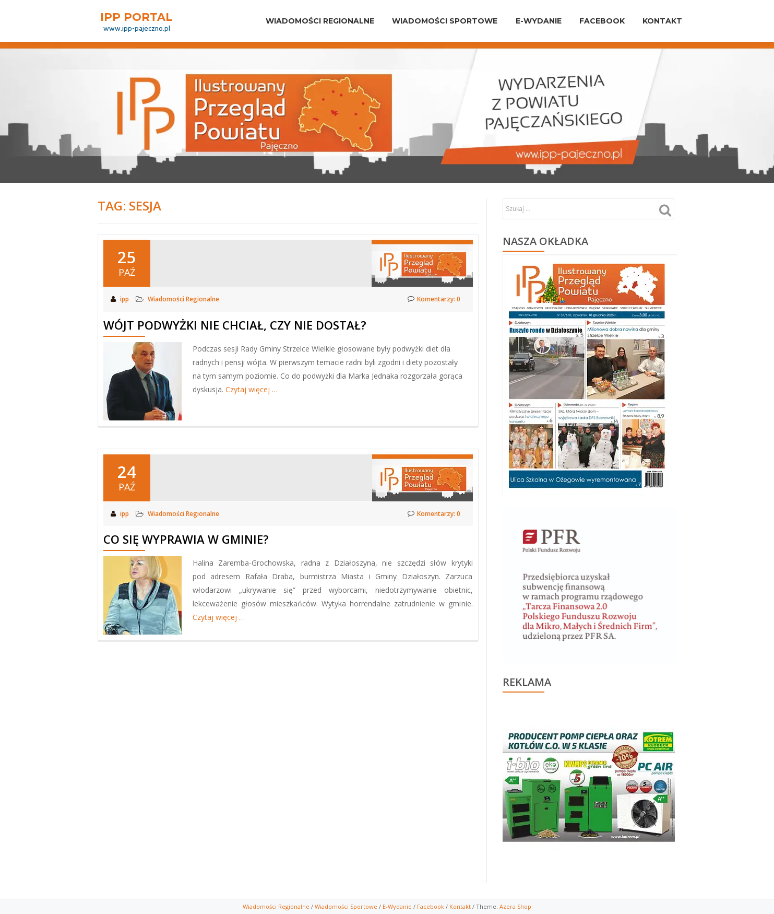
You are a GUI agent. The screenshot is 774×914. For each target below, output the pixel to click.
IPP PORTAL (136, 16)
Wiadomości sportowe (434, 21)
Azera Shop (515, 906)
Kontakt (661, 21)
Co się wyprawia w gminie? (186, 538)
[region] (589, 784)
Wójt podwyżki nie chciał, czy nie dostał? (234, 324)
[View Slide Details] (589, 786)
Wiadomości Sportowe (346, 906)
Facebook (597, 21)
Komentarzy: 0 (433, 299)
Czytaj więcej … (251, 389)
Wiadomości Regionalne (306, 21)
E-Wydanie (531, 21)
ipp (125, 299)
